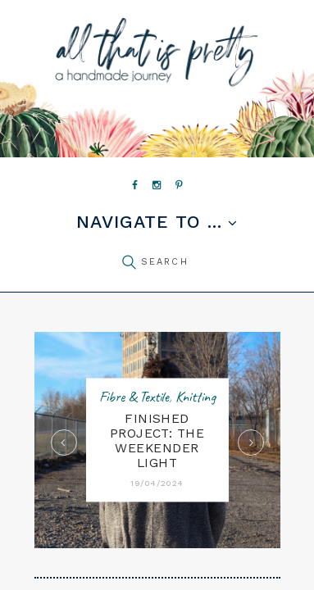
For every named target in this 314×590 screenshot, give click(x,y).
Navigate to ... (149, 222)
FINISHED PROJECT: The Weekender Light (157, 441)
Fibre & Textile (134, 397)
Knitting (195, 397)
